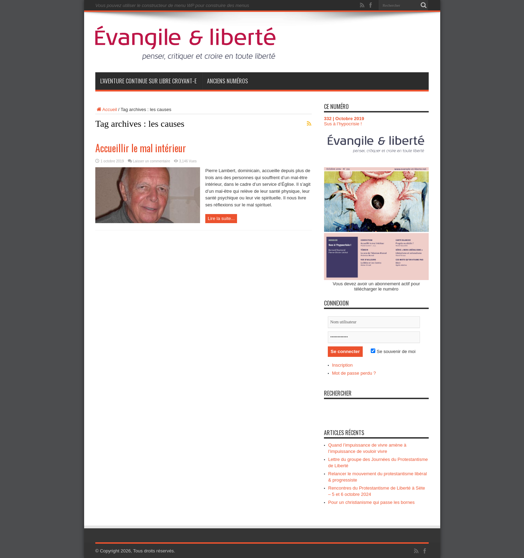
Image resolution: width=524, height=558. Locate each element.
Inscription (342, 365)
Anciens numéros (227, 81)
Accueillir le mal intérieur (140, 148)
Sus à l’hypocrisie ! (343, 123)
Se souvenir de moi (393, 351)
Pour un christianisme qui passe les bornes (371, 502)
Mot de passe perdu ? (354, 373)
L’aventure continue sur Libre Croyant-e (148, 81)
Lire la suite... (221, 218)
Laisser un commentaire (151, 161)
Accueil (106, 109)
